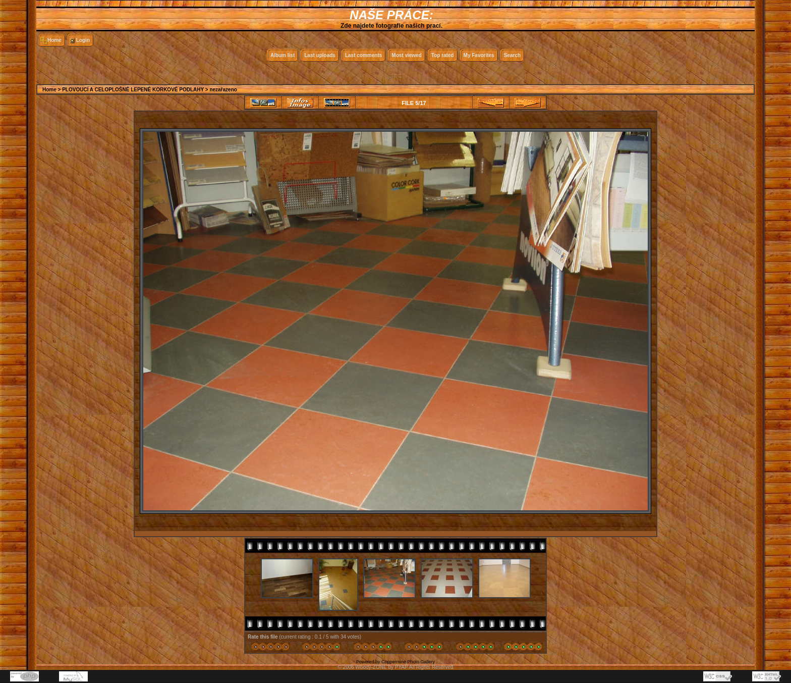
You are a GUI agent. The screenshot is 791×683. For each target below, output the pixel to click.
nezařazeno (223, 89)
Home (54, 40)
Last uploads (319, 55)
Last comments (363, 55)
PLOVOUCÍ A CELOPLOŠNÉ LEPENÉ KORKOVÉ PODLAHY (133, 89)
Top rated (442, 55)
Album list (282, 55)
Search (512, 55)
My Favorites (479, 55)
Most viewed (406, 55)
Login (83, 40)
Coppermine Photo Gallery (408, 661)
